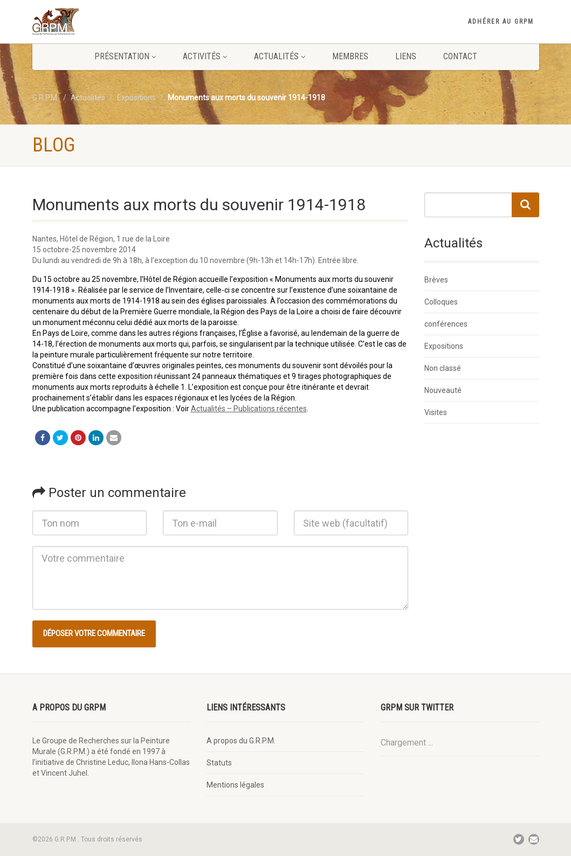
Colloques (441, 302)
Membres (350, 56)
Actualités (279, 56)
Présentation (125, 56)
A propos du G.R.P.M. (241, 740)
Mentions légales (235, 785)
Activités (205, 56)
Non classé (442, 368)
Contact (460, 56)
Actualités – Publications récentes (249, 408)
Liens (405, 56)
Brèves (436, 279)
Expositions (443, 346)
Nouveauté (443, 390)
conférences (445, 324)
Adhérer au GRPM (501, 21)
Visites (435, 412)
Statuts (219, 762)
